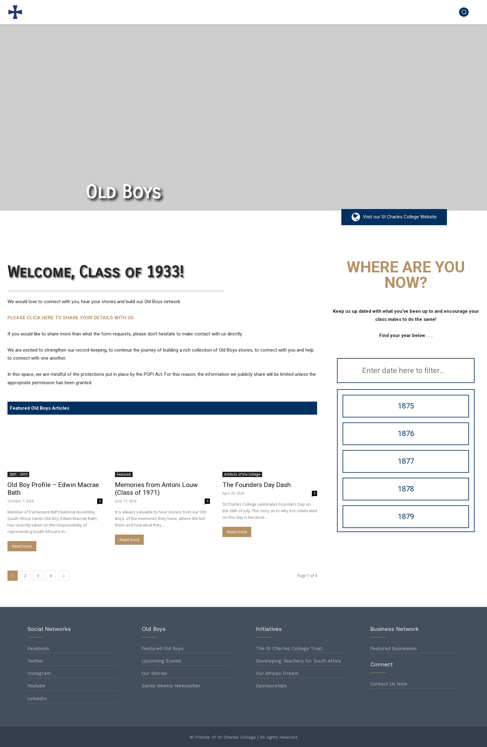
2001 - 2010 (18, 474)
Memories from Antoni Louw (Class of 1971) (156, 488)
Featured (124, 474)
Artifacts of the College (242, 474)
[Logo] (16, 12)
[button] (464, 12)
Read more (22, 546)
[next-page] (63, 576)
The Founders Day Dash (256, 485)
